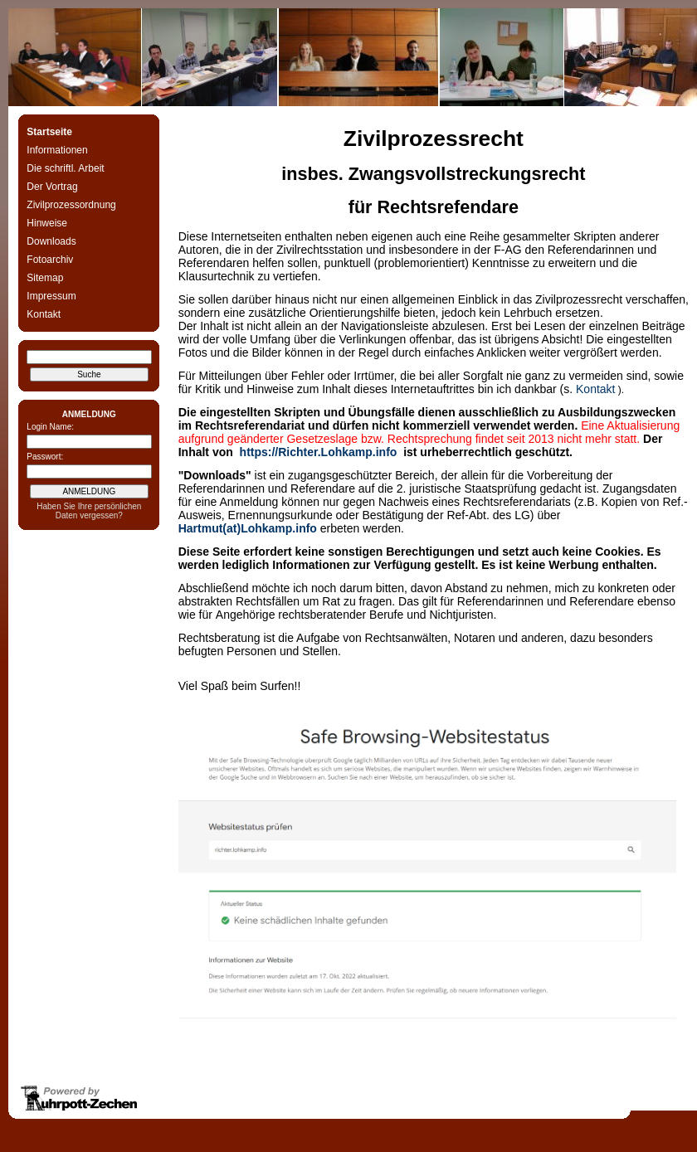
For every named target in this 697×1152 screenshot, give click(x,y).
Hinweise (47, 223)
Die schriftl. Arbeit (65, 168)
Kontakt (44, 314)
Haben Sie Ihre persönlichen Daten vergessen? (89, 511)
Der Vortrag (52, 186)
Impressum (51, 296)
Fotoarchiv (50, 259)
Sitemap (45, 278)
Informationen (57, 150)
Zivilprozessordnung (71, 205)
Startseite (49, 132)
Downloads (51, 241)
